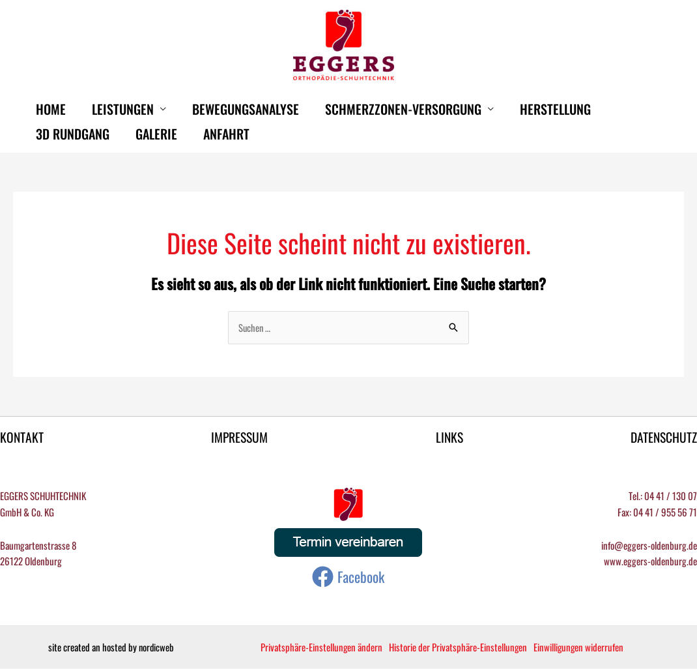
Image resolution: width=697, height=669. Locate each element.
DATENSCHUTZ (663, 438)
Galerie (156, 133)
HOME (51, 109)
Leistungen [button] (123, 109)
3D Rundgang (72, 133)
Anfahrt (226, 133)
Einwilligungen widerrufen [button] (580, 647)
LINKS (448, 438)
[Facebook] (348, 577)
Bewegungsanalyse (245, 109)
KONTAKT (22, 438)
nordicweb (156, 647)
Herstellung (555, 109)
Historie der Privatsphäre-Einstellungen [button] (459, 647)
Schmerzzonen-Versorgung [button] (403, 109)
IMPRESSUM (239, 438)
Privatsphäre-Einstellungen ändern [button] (322, 647)
